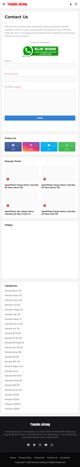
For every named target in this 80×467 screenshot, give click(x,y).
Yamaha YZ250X (12, 409)
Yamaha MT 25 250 (13, 338)
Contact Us (52, 458)
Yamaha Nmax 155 (13, 352)
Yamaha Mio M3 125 (14, 347)
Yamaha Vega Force (14, 366)
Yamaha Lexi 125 (12, 328)
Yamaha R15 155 (12, 357)
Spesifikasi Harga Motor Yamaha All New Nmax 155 (58, 186)
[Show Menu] (3, 4)
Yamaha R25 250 (12, 361)
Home (13, 458)
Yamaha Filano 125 (13, 300)
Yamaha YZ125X (12, 395)
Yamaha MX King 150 (14, 343)
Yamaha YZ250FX (13, 404)
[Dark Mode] (71, 4)
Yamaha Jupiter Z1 (13, 319)
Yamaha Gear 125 (12, 314)
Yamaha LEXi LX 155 (14, 324)
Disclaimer (39, 458)
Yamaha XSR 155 (12, 385)
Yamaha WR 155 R (13, 376)
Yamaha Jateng (39, 462)
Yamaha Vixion (11, 371)
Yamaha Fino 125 (12, 305)
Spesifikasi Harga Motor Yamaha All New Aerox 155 (21, 186)
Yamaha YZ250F (12, 399)
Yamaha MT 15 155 (13, 333)
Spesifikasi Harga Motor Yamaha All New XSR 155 (58, 212)
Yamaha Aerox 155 (13, 291)
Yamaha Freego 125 (14, 309)
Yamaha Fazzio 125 (13, 295)
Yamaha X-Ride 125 (13, 380)
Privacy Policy (25, 458)
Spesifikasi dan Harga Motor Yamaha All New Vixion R (19, 212)
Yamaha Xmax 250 (13, 390)
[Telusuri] (76, 4)
